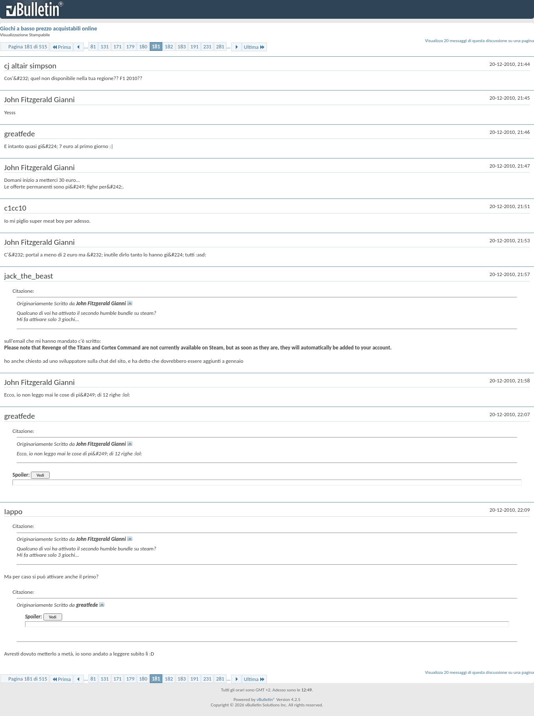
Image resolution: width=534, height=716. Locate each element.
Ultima (254, 47)
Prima (61, 47)
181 (156, 46)
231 (207, 46)
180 (143, 46)
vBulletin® (266, 699)
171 (117, 46)
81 (93, 46)
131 (105, 46)
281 (220, 46)
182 (169, 46)
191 (194, 46)
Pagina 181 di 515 (27, 46)
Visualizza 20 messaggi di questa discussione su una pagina (479, 40)
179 (130, 46)
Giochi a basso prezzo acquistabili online (48, 28)
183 (182, 46)
